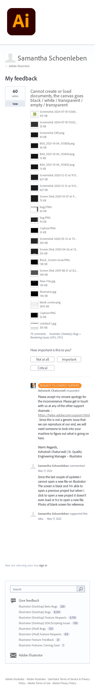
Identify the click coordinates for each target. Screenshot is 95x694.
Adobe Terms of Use (39, 683)
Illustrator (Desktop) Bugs (64, 334)
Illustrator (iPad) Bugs (33, 628)
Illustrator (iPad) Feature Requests (40, 634)
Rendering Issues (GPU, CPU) (46, 337)
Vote (15, 104)
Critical (46, 368)
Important (71, 359)
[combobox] (45, 589)
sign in (43, 565)
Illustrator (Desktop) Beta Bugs (38, 606)
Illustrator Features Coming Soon (40, 645)
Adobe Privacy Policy (64, 683)
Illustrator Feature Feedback (37, 640)
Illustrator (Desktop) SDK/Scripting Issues (45, 623)
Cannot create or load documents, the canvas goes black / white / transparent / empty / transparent (56, 98)
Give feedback (29, 600)
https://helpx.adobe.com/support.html (64, 415)
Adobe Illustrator (31, 655)
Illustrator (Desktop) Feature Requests (43, 617)
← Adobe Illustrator (17, 66)
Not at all (45, 359)
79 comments (38, 334)
